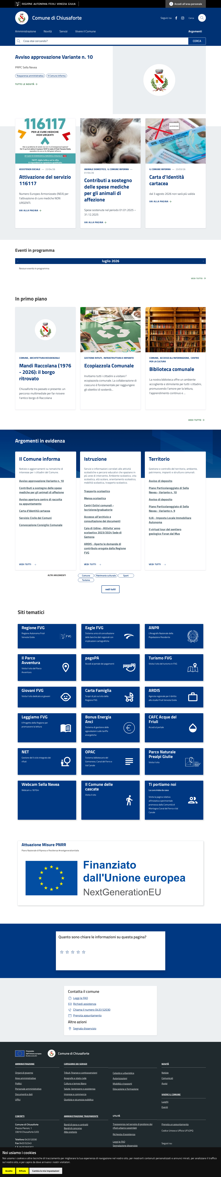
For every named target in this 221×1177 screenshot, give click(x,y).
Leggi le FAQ (80, 998)
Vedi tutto (198, 278)
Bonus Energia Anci (98, 719)
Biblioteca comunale (171, 369)
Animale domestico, (95, 169)
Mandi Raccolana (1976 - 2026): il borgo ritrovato (45, 372)
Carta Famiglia (98, 690)
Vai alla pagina (30, 210)
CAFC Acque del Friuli (163, 719)
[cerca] (202, 18)
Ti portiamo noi (162, 784)
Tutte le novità (26, 84)
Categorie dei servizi (75, 1063)
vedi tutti (110, 589)
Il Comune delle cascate (99, 786)
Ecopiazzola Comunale (109, 365)
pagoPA (92, 658)
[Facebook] (175, 18)
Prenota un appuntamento (175, 1124)
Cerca (197, 41)
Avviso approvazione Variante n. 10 (54, 57)
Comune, (24, 358)
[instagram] (181, 18)
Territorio (159, 459)
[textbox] (109, 952)
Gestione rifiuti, (93, 358)
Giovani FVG (32, 690)
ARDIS (154, 690)
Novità (165, 1063)
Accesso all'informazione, (174, 358)
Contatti (19, 1116)
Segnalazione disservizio (125, 1145)
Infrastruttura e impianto (118, 358)
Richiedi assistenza (84, 1004)
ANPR (154, 627)
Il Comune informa (118, 169)
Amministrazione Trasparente (81, 1116)
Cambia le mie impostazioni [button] (45, 1170)
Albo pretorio (70, 1132)
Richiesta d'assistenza (124, 1134)
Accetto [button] (8, 1170)
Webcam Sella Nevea (40, 784)
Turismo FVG (160, 658)
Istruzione (95, 459)
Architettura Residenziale (44, 358)
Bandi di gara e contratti (76, 1124)
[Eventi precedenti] (17, 261)
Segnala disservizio (84, 1028)
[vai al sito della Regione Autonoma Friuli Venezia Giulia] (47, 3)
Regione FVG (33, 627)
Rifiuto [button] (22, 1170)
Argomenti (195, 31)
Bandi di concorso (73, 1128)
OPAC (90, 751)
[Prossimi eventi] (203, 261)
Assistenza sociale (29, 169)
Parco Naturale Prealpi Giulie (162, 754)
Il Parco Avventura (31, 660)
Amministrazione (24, 1063)
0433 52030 (91, 1009)
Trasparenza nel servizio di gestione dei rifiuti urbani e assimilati (132, 1126)
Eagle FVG (94, 627)
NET (25, 751)
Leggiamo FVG (35, 717)
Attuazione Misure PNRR (44, 844)
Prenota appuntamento (87, 1015)
